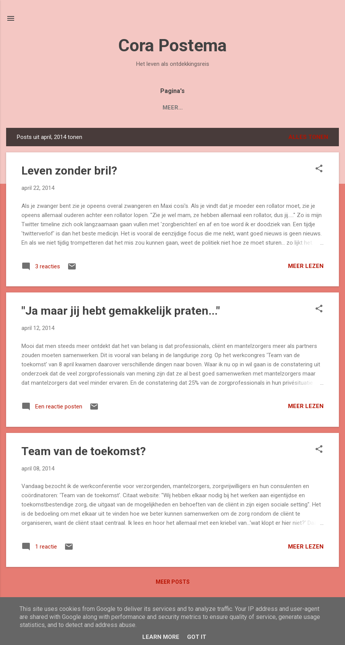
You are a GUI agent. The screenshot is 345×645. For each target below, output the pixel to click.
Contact (213, 107)
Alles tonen (308, 137)
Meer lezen (306, 266)
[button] (319, 169)
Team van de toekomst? (83, 451)
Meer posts (173, 582)
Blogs (128, 107)
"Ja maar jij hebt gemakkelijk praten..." (120, 310)
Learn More (160, 637)
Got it (196, 637)
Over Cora (168, 107)
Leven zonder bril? (69, 170)
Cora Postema (172, 45)
